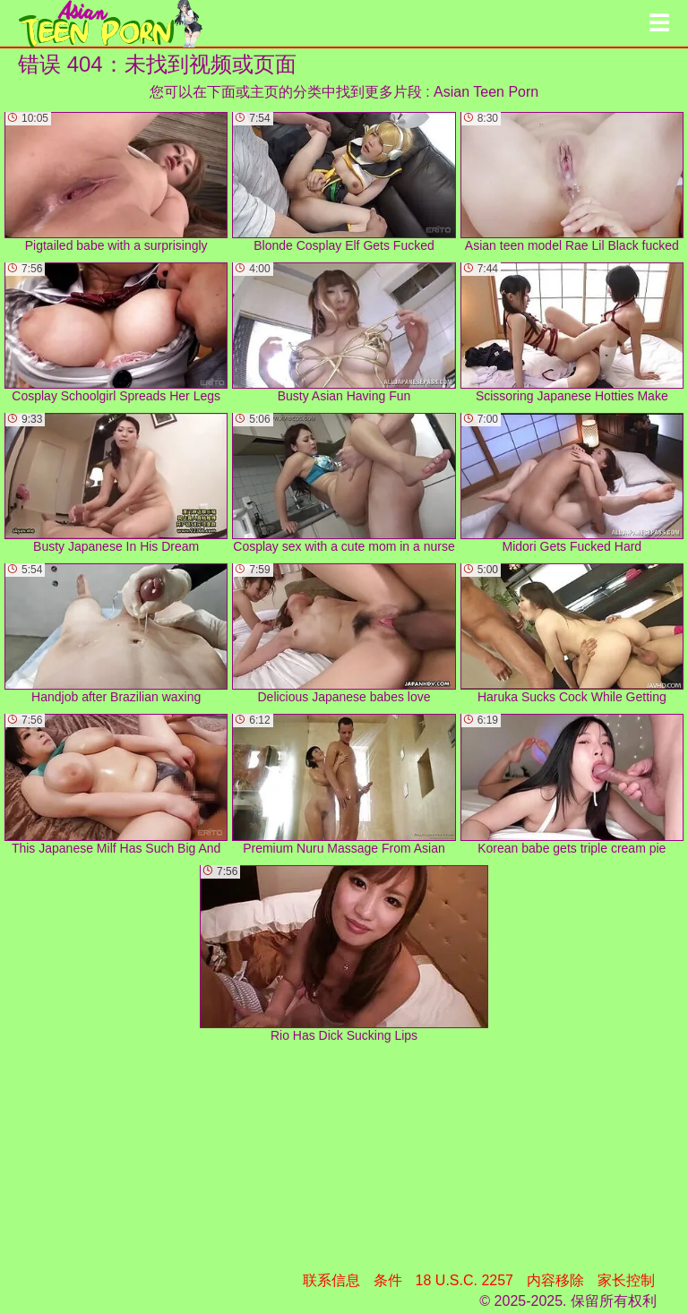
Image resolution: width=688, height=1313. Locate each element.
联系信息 (331, 1280)
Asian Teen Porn (486, 91)
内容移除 (555, 1280)
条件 (388, 1280)
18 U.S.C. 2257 (464, 1280)
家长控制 (626, 1280)
